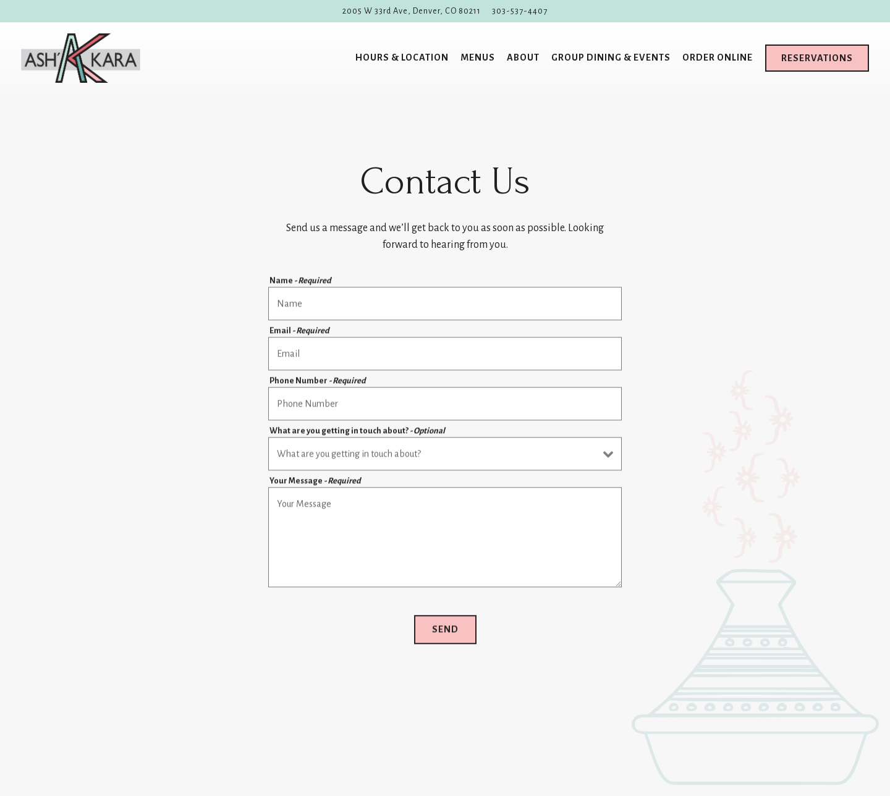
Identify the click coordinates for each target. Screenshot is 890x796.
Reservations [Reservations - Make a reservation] (817, 58)
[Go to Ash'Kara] (411, 11)
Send (445, 630)
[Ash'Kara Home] (81, 58)
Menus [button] (477, 57)
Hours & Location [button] (402, 57)
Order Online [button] (717, 57)
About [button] (523, 57)
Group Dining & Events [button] (611, 57)
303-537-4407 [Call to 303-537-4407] (520, 10)
